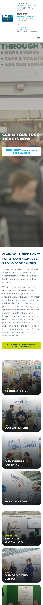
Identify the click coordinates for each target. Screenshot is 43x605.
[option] (21, 144)
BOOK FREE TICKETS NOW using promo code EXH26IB (21, 345)
